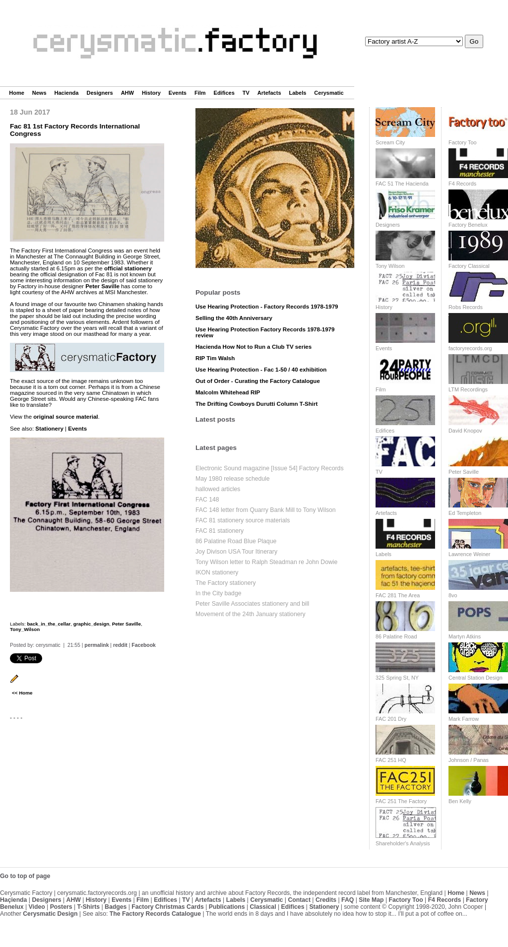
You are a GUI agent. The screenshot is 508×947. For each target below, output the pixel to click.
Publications (227, 906)
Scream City (390, 142)
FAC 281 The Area (398, 595)
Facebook (143, 645)
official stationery (128, 268)
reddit (120, 645)
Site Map (371, 899)
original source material (65, 417)
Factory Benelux (468, 225)
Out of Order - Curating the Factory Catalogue (257, 381)
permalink (96, 645)
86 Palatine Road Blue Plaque (235, 541)
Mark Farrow (463, 719)
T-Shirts (88, 906)
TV (246, 93)
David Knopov (465, 431)
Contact (299, 899)
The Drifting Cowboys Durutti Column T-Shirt (256, 404)
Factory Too (462, 142)
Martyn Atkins (464, 636)
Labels (298, 93)
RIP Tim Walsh (215, 358)
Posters (61, 906)
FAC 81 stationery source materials (242, 520)
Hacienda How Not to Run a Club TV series (253, 347)
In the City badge (218, 593)
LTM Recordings (468, 389)
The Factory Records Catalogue (155, 913)
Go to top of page (25, 876)
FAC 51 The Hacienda (402, 184)
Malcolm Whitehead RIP (227, 392)
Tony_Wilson (25, 629)
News (39, 93)
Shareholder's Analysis (403, 843)
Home (16, 93)
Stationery (49, 429)
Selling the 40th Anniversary (233, 318)
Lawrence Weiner (469, 554)
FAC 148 (207, 499)
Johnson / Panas (468, 760)
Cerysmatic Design (50, 913)
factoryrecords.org (470, 348)
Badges (116, 906)
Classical (263, 906)
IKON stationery (216, 572)
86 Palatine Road (396, 636)
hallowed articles (217, 489)
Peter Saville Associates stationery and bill (252, 603)
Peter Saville (102, 286)
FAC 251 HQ (391, 760)
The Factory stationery (225, 582)
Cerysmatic (328, 93)
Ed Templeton (464, 513)
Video (37, 906)
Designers (99, 93)
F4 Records (462, 184)
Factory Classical (469, 266)
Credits (326, 899)
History (151, 93)
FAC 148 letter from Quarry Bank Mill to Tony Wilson (265, 509)
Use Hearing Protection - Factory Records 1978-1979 (266, 307)
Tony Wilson (390, 266)
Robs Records (465, 307)
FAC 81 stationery (219, 530)
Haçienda (13, 899)
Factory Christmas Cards (167, 906)
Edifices (224, 93)
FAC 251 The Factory (401, 801)
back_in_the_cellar (48, 624)
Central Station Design (475, 678)
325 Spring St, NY (397, 678)
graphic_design (91, 624)
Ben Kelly (459, 801)
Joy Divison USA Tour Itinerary (236, 551)
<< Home (22, 692)
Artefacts (269, 93)
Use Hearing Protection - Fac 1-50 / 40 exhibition (260, 370)
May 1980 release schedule (232, 478)
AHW (127, 93)
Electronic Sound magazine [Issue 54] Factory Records (269, 468)
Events (178, 93)
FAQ (347, 899)
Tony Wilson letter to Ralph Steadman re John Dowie (266, 562)
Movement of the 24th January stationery (250, 614)
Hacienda (67, 93)
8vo (452, 595)
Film (200, 93)
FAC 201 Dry (391, 719)
